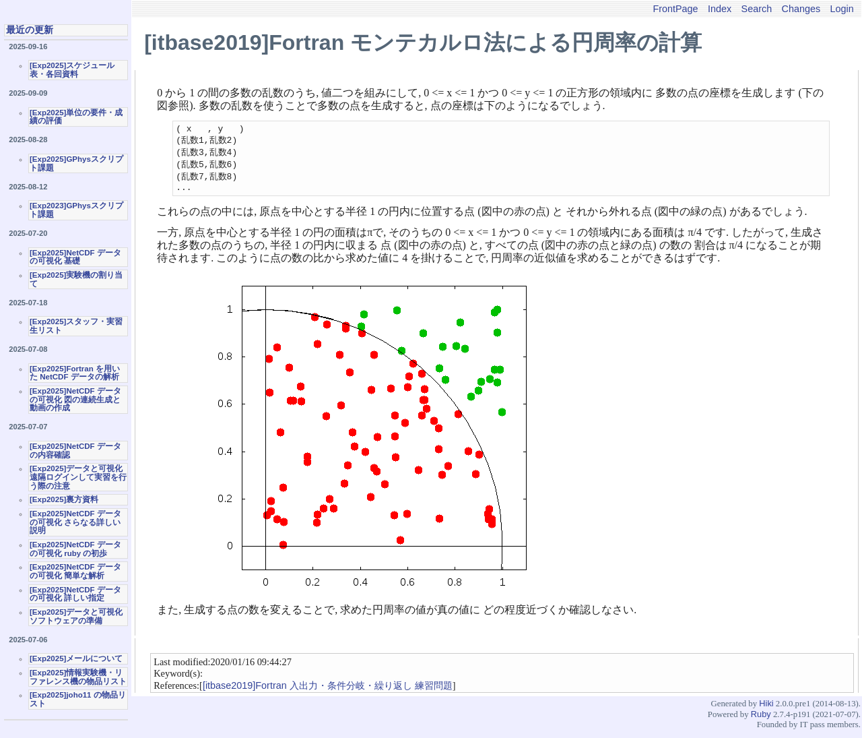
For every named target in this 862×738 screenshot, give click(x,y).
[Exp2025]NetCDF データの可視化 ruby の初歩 (75, 549)
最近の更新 (29, 29)
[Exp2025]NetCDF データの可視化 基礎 (75, 257)
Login (842, 8)
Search (756, 8)
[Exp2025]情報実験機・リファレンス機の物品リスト (78, 677)
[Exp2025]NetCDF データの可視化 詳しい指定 (75, 594)
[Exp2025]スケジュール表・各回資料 (72, 69)
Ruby (761, 721)
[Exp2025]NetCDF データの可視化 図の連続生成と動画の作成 (75, 399)
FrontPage (675, 8)
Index (719, 8)
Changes (801, 8)
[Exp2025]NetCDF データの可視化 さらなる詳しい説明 (75, 522)
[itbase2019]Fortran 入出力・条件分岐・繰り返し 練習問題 (328, 692)
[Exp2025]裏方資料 (64, 499)
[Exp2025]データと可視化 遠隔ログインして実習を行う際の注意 (78, 476)
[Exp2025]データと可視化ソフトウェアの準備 (76, 616)
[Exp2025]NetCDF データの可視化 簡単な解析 (75, 571)
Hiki (766, 710)
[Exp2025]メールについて (76, 658)
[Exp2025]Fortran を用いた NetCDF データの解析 (75, 373)
